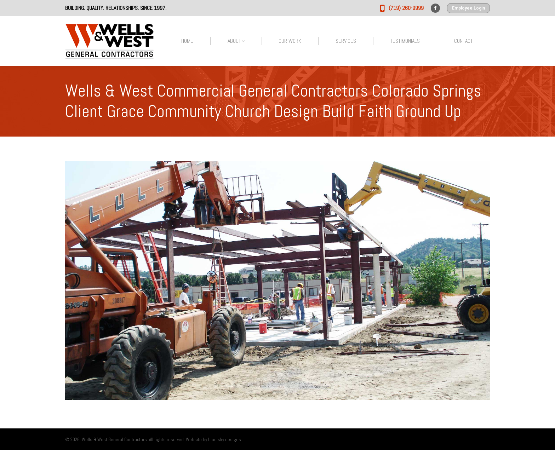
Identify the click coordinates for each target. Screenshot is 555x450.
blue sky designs (224, 440)
